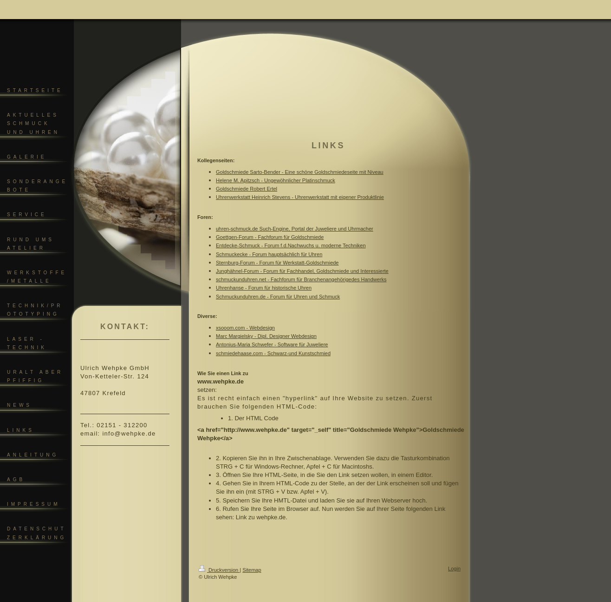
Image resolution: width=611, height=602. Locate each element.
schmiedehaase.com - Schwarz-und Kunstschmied (273, 353)
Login (454, 568)
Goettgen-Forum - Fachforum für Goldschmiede (270, 237)
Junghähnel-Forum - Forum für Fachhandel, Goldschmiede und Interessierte (302, 271)
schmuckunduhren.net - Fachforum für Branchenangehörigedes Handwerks (301, 279)
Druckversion (219, 570)
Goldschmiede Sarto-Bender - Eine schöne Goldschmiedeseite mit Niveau (300, 172)
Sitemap (251, 570)
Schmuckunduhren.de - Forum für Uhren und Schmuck (278, 296)
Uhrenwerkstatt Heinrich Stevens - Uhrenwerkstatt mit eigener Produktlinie (300, 197)
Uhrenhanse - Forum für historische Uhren (264, 288)
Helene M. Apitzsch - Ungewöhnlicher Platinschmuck (275, 180)
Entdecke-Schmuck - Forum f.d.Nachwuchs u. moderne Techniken (291, 245)
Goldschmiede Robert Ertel (246, 189)
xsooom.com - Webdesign (245, 328)
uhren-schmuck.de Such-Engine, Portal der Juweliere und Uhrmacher (294, 229)
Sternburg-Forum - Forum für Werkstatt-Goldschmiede (277, 262)
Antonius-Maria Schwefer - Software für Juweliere (272, 344)
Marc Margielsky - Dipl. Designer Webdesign (266, 336)
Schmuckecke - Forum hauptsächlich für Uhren (269, 254)
